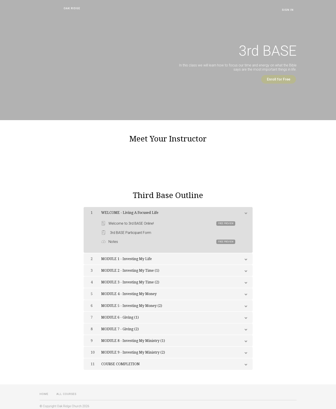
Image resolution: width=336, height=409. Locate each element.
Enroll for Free (275, 79)
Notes (168, 238)
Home (44, 390)
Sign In (291, 9)
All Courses (66, 390)
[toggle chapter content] (245, 209)
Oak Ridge (69, 8)
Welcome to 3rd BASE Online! (168, 220)
